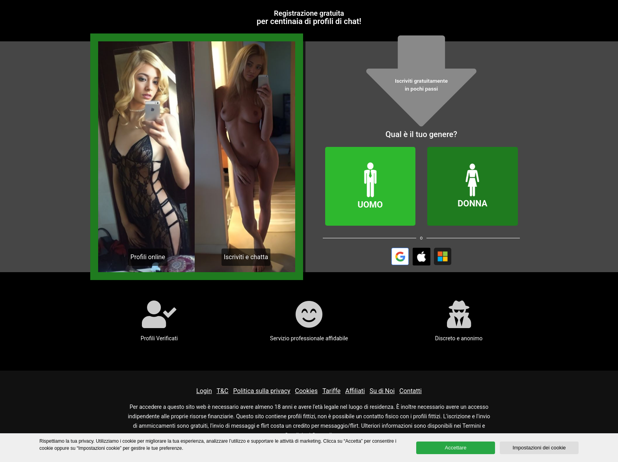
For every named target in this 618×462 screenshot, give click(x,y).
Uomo (370, 186)
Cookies (306, 391)
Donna (473, 185)
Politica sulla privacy (261, 391)
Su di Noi (382, 391)
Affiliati (355, 391)
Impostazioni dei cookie (539, 448)
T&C (223, 391)
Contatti (410, 391)
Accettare (456, 448)
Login (204, 391)
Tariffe (331, 391)
